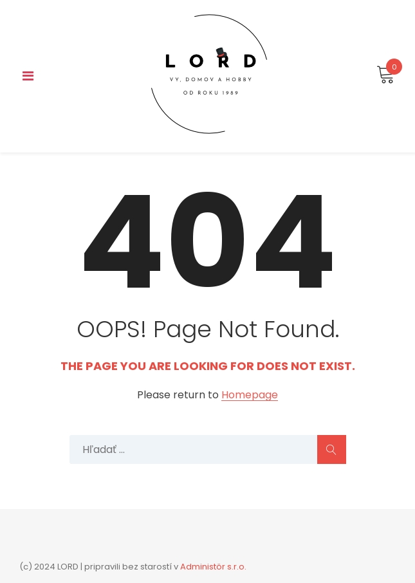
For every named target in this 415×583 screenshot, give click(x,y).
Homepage (249, 395)
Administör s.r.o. (213, 566)
